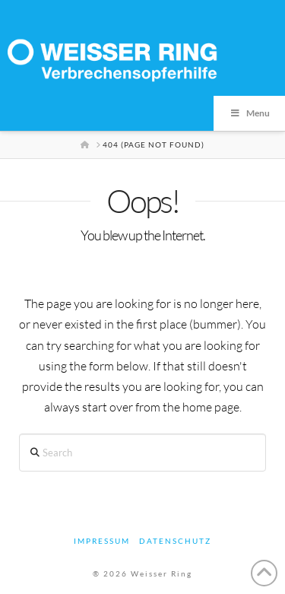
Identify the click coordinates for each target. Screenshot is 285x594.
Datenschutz (175, 540)
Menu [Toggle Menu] (249, 113)
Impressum (102, 540)
